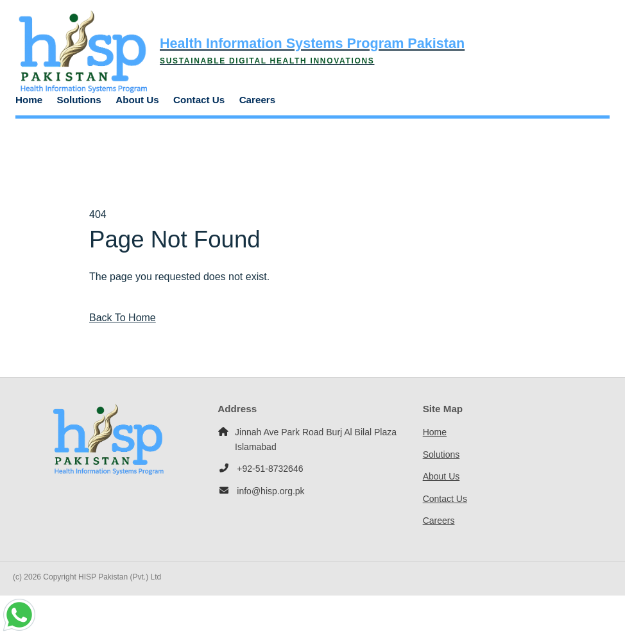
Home (28, 99)
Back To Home (122, 317)
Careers (257, 99)
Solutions (79, 99)
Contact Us (199, 99)
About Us (137, 99)
